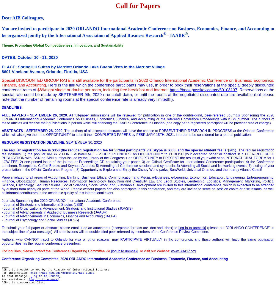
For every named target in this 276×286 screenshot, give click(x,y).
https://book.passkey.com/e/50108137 (203, 90)
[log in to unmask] (192, 228)
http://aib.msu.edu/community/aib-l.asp (62, 273)
